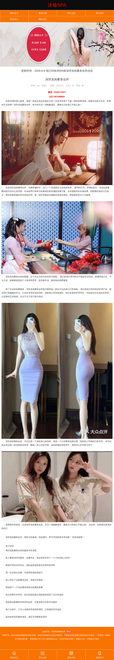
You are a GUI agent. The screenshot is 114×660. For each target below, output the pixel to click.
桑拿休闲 (43, 13)
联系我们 (14, 19)
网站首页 (14, 13)
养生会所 (71, 13)
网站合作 (43, 19)
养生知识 (100, 13)
